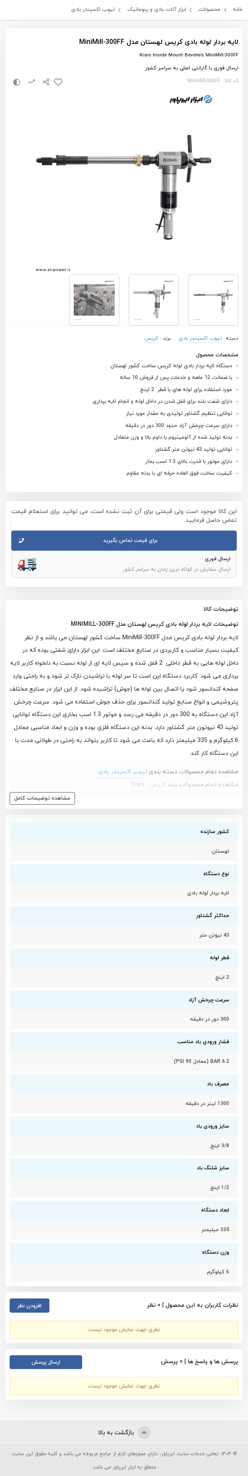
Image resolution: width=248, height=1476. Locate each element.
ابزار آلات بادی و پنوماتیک (156, 9)
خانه (238, 9)
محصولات (209, 9)
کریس (151, 338)
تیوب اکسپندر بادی (93, 9)
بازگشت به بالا (124, 1432)
